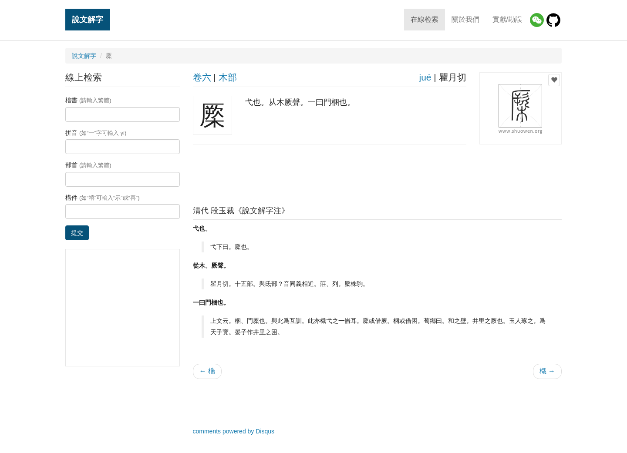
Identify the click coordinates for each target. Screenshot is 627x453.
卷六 (202, 77)
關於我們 (465, 19)
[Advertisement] (377, 172)
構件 (102, 197)
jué (425, 77)
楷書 (88, 100)
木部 (228, 77)
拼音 (95, 132)
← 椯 (207, 371)
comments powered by (234, 431)
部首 (88, 164)
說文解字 (87, 19)
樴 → (547, 371)
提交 (77, 232)
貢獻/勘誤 (507, 19)
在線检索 (424, 19)
